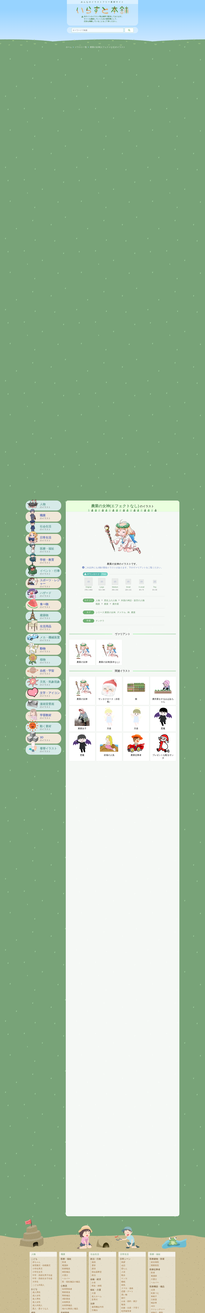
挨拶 (123, 1262)
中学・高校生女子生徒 (42, 1278)
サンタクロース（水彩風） (109, 690)
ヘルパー (66, 1278)
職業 (98, 604)
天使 (109, 719)
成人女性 (36, 1296)
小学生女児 (37, 1272)
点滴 (153, 1290)
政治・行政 (95, 1259)
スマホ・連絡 (127, 1288)
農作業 (115, 604)
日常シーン (125, 1259)
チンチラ (100, 621)
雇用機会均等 (98, 1307)
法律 (92, 1303)
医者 (64, 1262)
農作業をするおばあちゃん (163, 690)
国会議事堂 (97, 1272)
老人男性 (36, 1299)
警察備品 (66, 1296)
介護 (94, 1293)
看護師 (65, 1265)
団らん (124, 1269)
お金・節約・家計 (129, 1301)
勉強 (123, 1304)
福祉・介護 (95, 1290)
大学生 (35, 1282)
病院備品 (66, 1272)
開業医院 (155, 1265)
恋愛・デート (127, 1291)
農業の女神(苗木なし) (109, 652)
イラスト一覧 (81, 47)
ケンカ (124, 1278)
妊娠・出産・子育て (130, 1308)
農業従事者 (136, 745)
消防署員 (66, 1299)
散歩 (123, 1275)
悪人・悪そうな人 (40, 1309)
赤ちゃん (36, 1262)
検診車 (154, 1303)
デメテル (121, 612)
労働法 (95, 1310)
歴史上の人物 (110, 600)
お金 (94, 1282)
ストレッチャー (158, 1309)
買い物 (124, 1295)
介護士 (65, 1275)
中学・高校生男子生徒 (42, 1275)
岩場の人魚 (109, 745)
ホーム (69, 47)
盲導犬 (95, 1299)
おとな (34, 1289)
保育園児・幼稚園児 (41, 1265)
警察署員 (66, 1292)
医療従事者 (154, 1269)
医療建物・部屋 (156, 1259)
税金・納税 (97, 1286)
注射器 (154, 1299)
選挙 (94, 1265)
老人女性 (36, 1302)
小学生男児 (37, 1269)
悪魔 (163, 719)
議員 (94, 1262)
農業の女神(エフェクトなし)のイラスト (107, 47)
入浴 (123, 1272)
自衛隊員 (66, 1302)
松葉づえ (155, 1293)
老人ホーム (97, 1296)
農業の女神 (82, 652)
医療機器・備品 (156, 1286)
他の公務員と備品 (70, 1309)
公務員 (64, 1286)
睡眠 (123, 1282)
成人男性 (36, 1292)
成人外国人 (37, 1305)
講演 (94, 1269)
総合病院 (155, 1262)
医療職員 (66, 1269)
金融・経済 (95, 1279)
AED (153, 1306)
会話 (123, 1265)
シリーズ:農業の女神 (105, 612)
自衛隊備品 (67, 1305)
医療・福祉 (66, 1259)
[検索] (129, 30)
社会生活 (95, 1254)
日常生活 (124, 1254)
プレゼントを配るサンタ (163, 746)
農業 (106, 604)
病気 (123, 1285)
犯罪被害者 (126, 1311)
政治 (94, 1275)
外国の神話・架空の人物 (132, 600)
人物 (98, 600)
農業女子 (82, 719)
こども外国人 (38, 1285)
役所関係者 (67, 1289)
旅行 (123, 1298)
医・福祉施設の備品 (71, 1282)
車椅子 (154, 1296)
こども (34, 1259)
